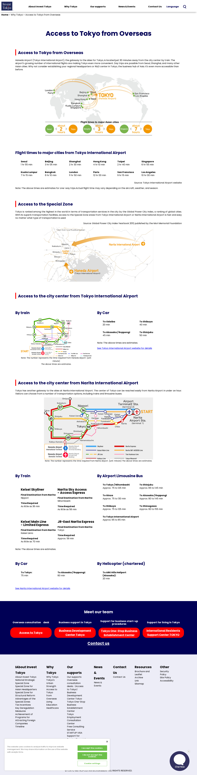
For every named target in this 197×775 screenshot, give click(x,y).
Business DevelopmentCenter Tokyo (75, 633)
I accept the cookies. (92, 748)
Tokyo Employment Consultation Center (74, 719)
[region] (57, 755)
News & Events (126, 6)
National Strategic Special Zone (25, 681)
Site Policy (165, 677)
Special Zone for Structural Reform (25, 694)
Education (51, 704)
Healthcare (52, 708)
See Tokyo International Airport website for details (124, 348)
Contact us (98, 643)
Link (137, 680)
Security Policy (164, 673)
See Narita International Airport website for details (42, 588)
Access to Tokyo (30, 633)
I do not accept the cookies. (92, 756)
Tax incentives (23, 704)
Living (49, 701)
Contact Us (155, 6)
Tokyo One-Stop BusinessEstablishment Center (119, 633)
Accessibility (166, 680)
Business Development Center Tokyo (74, 695)
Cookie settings (92, 763)
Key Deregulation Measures (24, 709)
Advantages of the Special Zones (25, 700)
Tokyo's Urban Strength (51, 683)
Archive (139, 677)
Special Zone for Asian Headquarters (26, 688)
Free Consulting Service (75, 728)
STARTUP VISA (74, 732)
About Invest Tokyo (39, 6)
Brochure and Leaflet (142, 673)
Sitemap (139, 683)
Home (4, 14)
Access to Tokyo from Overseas (51, 694)
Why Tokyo (70, 6)
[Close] (107, 741)
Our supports (98, 6)
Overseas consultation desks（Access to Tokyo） (75, 684)
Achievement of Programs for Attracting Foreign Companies (25, 719)
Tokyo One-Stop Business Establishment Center (76, 706)
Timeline (19, 726)
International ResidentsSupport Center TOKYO (163, 633)
